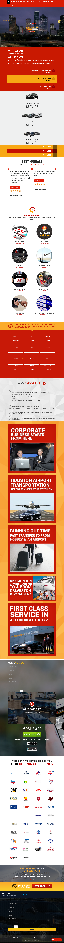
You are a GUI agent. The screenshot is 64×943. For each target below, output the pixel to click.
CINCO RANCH (47, 354)
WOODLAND (32, 369)
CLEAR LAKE (47, 336)
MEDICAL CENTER (16, 340)
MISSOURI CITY (16, 362)
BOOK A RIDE (50, 147)
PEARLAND (48, 347)
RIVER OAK (48, 340)
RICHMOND (32, 340)
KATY (16, 351)
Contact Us (10, 5)
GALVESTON (32, 358)
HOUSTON (32, 362)
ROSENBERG (47, 343)
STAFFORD (48, 358)
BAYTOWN (16, 347)
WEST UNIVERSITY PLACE (16, 354)
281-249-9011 (16, 56)
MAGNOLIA (16, 358)
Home (9, 1)
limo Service (37, 935)
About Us (13, 1)
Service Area (34, 1)
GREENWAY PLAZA (47, 365)
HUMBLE (47, 362)
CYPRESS (32, 354)
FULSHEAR (16, 365)
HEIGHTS (15, 369)
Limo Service (27, 1)
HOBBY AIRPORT (48, 369)
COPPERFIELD (15, 343)
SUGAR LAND (15, 336)
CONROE (31, 347)
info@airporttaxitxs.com (24, 887)
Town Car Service (20, 1)
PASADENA (32, 343)
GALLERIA (32, 336)
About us (14, 935)
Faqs (52, 1)
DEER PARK (48, 351)
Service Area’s (15, 937)
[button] (26, 200)
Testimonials (47, 1)
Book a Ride (41, 1)
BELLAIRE (32, 351)
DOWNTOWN (32, 365)
